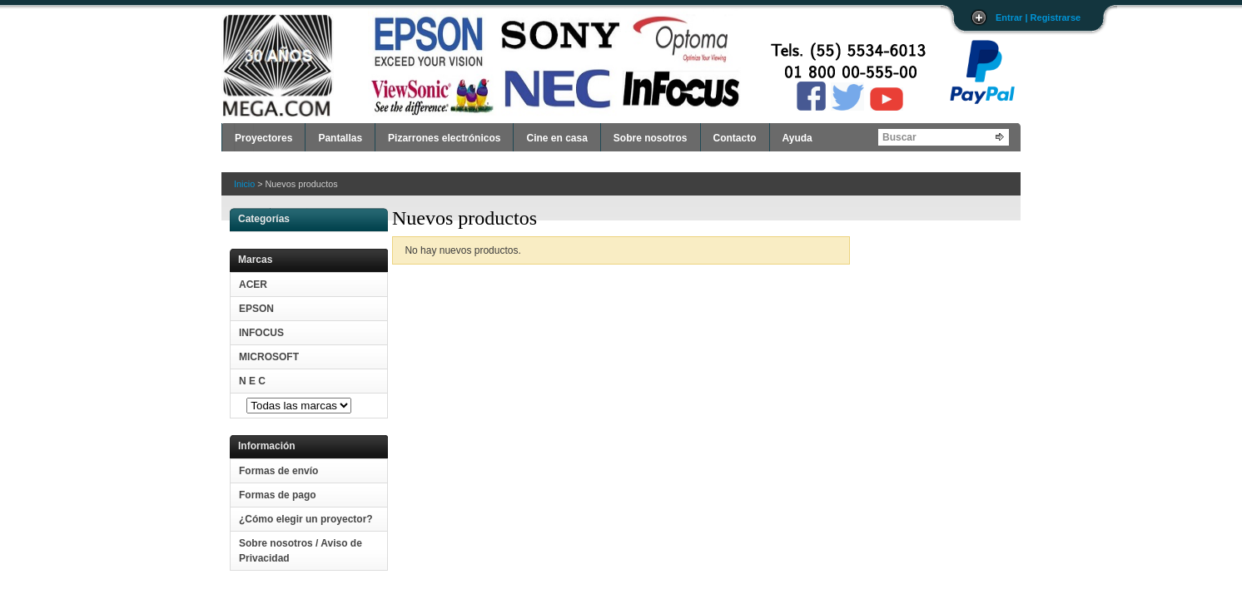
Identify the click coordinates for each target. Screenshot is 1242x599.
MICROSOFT (269, 357)
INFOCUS (261, 333)
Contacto (735, 138)
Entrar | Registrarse (1038, 17)
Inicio (244, 184)
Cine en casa (556, 138)
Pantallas (340, 138)
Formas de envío (278, 471)
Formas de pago (277, 495)
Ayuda (797, 138)
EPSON (256, 308)
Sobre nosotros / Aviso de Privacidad (300, 550)
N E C (252, 381)
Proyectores (263, 138)
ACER (253, 284)
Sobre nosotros (651, 138)
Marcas (255, 259)
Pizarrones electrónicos (444, 138)
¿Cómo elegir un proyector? (306, 519)
